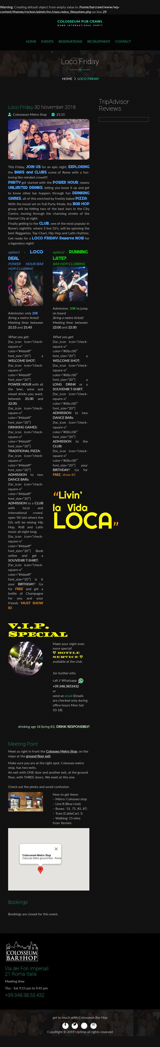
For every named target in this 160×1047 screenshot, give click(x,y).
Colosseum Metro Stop (27, 114)
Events (47, 41)
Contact (123, 41)
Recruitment (98, 41)
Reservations (70, 41)
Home (31, 41)
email (68, 696)
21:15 (58, 114)
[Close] (65, 834)
